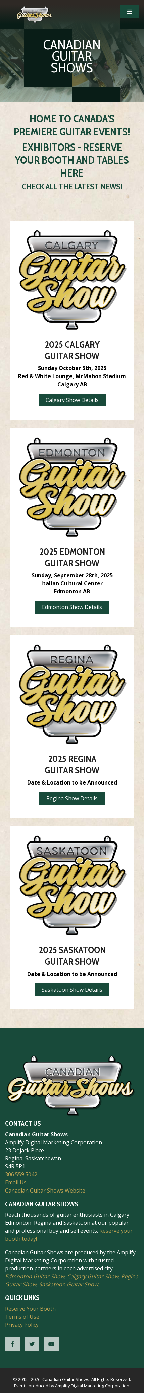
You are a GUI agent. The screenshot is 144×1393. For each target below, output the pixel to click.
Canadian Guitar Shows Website (45, 1190)
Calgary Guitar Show (92, 1276)
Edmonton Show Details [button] (72, 607)
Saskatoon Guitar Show (68, 1284)
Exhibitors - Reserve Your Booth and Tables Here (72, 159)
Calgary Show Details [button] (72, 400)
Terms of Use (22, 1316)
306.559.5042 (21, 1174)
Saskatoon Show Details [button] (72, 989)
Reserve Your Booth (30, 1308)
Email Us (16, 1182)
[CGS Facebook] (12, 1344)
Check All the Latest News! (72, 186)
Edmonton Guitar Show (34, 1276)
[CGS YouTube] (51, 1344)
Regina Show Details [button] (72, 798)
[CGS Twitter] (32, 1344)
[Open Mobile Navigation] (129, 11)
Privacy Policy (22, 1324)
